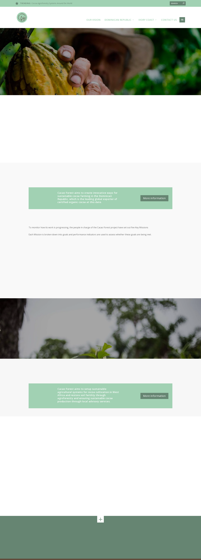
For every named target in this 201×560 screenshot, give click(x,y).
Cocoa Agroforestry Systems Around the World (52, 3)
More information (154, 191)
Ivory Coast (146, 13)
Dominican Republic (117, 13)
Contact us (169, 13)
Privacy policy (168, 556)
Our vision (93, 13)
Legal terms (155, 556)
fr (182, 13)
